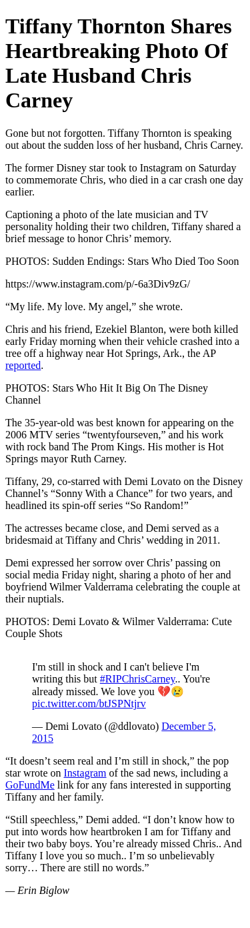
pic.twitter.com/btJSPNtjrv (89, 703)
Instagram (85, 773)
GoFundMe (30, 785)
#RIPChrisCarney (137, 678)
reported (23, 365)
